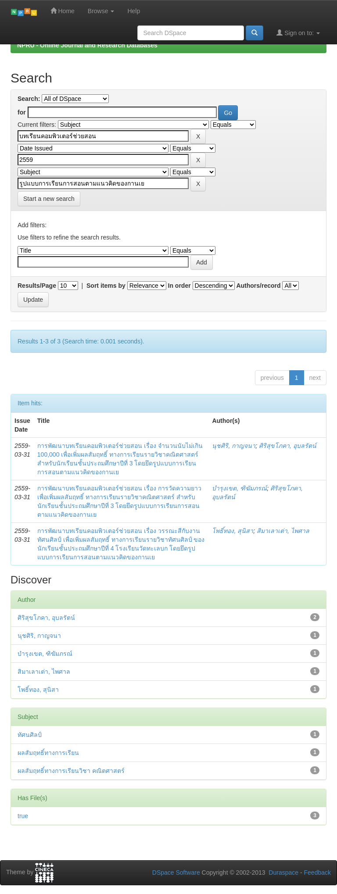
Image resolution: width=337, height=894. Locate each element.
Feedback (317, 872)
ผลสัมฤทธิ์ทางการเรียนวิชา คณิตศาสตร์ (71, 770)
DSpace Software (176, 872)
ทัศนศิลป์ (30, 734)
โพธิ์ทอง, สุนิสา (232, 530)
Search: (29, 98)
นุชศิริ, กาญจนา (233, 445)
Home (62, 10)
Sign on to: (298, 32)
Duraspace (283, 872)
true (23, 815)
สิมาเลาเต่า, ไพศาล (283, 530)
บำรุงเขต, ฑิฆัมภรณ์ (239, 488)
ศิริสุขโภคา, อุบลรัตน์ (287, 445)
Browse (101, 10)
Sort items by (105, 285)
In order (179, 285)
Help (133, 10)
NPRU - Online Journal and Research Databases (87, 45)
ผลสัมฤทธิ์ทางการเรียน (48, 752)
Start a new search (49, 198)
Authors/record (258, 285)
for (22, 112)
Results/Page (37, 285)
